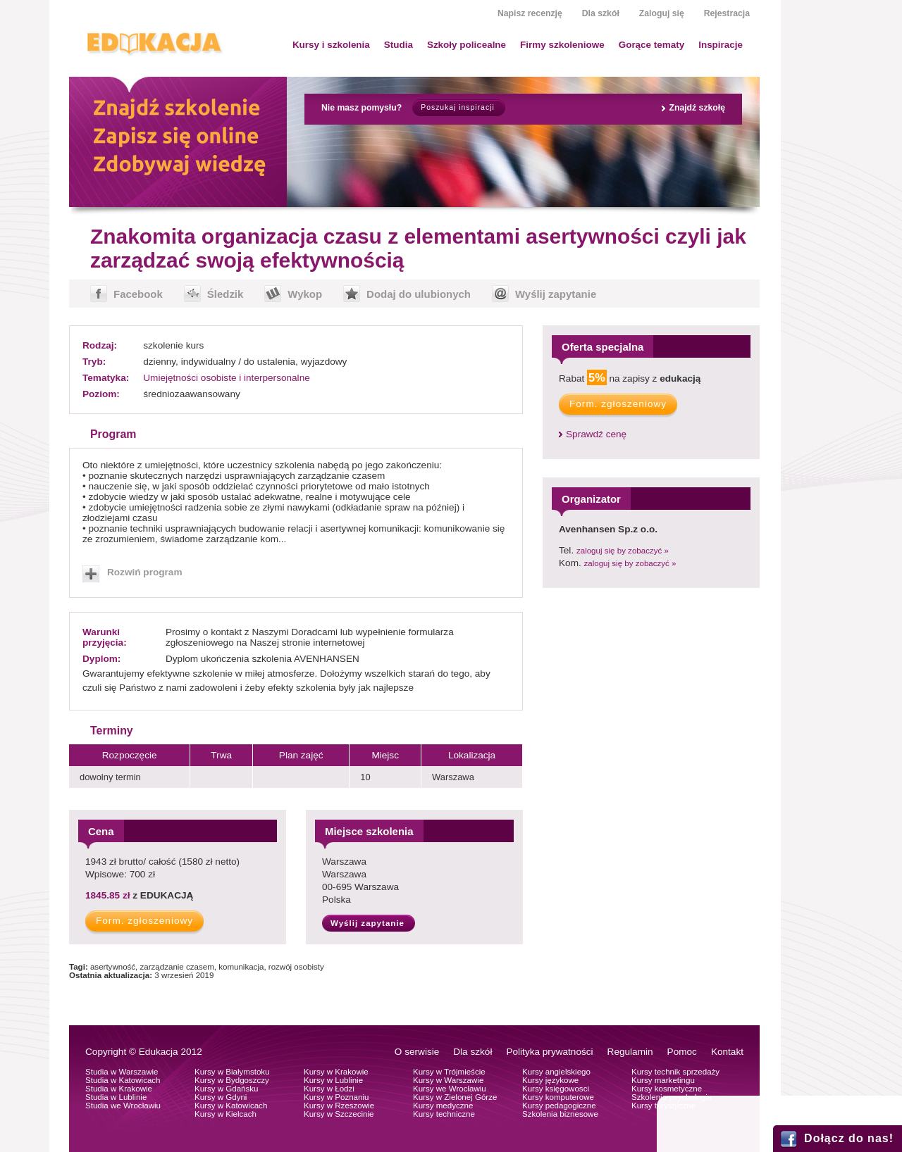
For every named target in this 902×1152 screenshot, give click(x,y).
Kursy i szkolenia (331, 44)
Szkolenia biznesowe (560, 1114)
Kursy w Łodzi (329, 1088)
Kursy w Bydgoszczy (231, 1080)
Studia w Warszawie (122, 1072)
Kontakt (727, 1051)
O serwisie (417, 1051)
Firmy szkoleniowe (562, 44)
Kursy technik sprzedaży (675, 1072)
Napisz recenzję (530, 13)
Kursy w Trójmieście (449, 1072)
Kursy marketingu (663, 1080)
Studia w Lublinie (116, 1097)
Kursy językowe (550, 1080)
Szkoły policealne (466, 44)
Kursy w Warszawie (448, 1080)
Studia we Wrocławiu (123, 1105)
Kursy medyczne (443, 1105)
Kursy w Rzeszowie (339, 1105)
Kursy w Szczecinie (338, 1114)
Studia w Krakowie (118, 1088)
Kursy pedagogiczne (559, 1105)
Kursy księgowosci (555, 1088)
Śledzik (225, 294)
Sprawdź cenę (596, 434)
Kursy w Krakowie (336, 1072)
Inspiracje (720, 44)
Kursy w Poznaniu (336, 1097)
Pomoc (682, 1051)
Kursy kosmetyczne (666, 1088)
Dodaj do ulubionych (418, 294)
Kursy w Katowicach (230, 1105)
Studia (398, 44)
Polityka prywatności (549, 1051)
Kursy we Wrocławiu (449, 1088)
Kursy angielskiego (556, 1072)
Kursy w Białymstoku (232, 1072)
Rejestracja (727, 13)
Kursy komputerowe (558, 1097)
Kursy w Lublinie (333, 1080)
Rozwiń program (145, 572)
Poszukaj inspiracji (457, 107)
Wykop (305, 294)
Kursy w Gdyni (220, 1097)
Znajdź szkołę (697, 108)
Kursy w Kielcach (225, 1114)
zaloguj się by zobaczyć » (622, 550)
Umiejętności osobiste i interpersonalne (226, 377)
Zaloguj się (661, 13)
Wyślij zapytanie (555, 294)
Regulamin (630, 1051)
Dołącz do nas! (849, 1138)
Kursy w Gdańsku (226, 1088)
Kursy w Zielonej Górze (455, 1097)
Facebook (138, 294)
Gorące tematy (651, 44)
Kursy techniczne (444, 1114)
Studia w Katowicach (123, 1080)
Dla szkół (600, 13)
